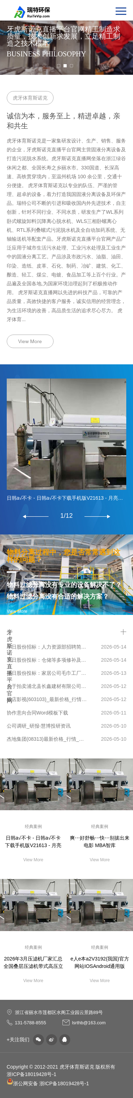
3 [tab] (71, 65)
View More (30, 341)
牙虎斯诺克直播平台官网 (9, 632)
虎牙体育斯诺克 (30, 98)
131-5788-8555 (30, 1022)
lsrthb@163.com (89, 1022)
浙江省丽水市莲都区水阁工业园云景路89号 (59, 1012)
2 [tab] (65, 65)
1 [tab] (58, 65)
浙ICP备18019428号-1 (31, 1074)
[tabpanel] (66, 37)
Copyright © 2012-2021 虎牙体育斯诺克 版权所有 (61, 1067)
